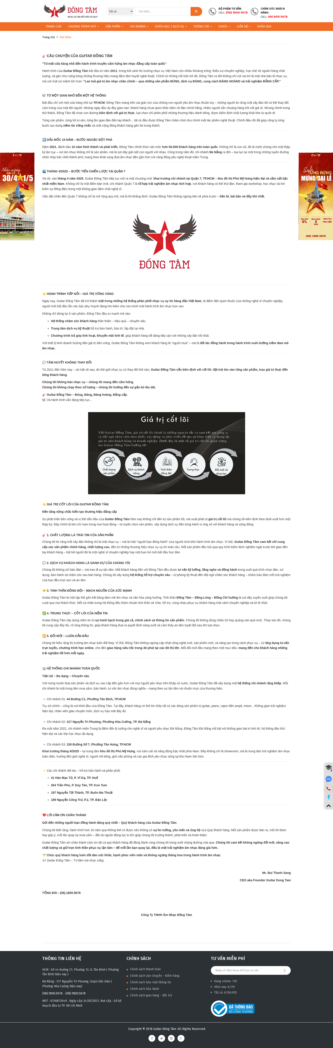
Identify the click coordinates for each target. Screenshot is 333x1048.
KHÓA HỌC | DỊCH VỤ (171, 26)
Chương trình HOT (83, 26)
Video (224, 26)
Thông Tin (202, 26)
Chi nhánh (139, 26)
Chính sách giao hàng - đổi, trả (149, 995)
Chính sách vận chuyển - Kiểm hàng (152, 976)
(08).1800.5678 (52, 993)
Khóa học (264, 26)
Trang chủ (53, 26)
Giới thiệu (65, 37)
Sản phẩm (113, 26)
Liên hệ (244, 26)
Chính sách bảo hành (142, 989)
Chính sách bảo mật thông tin (148, 982)
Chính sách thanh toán (143, 969)
